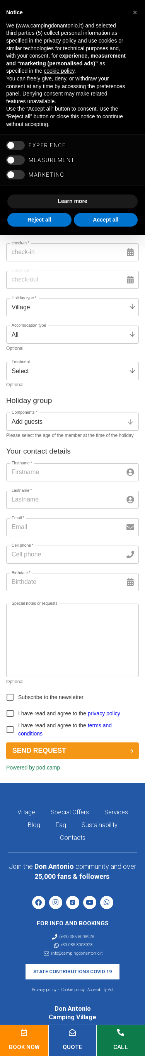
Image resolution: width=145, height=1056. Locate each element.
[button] (135, 12)
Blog (34, 825)
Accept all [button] (105, 220)
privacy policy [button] (60, 41)
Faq (61, 825)
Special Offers (70, 812)
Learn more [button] (72, 201)
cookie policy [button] (59, 71)
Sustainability (100, 825)
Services (116, 812)
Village (26, 812)
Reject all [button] (39, 220)
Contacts (72, 837)
